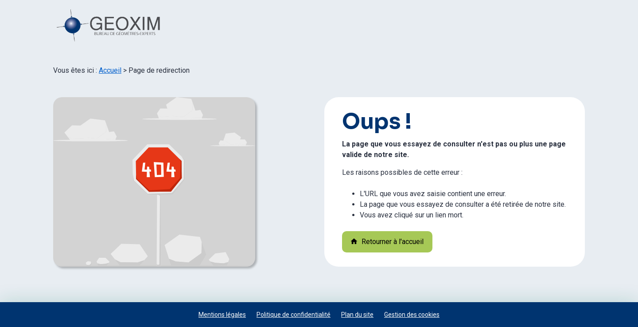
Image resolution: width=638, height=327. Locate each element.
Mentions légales (222, 314)
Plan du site (357, 314)
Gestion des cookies (412, 314)
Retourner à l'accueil (387, 241)
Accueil (110, 70)
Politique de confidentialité (294, 314)
